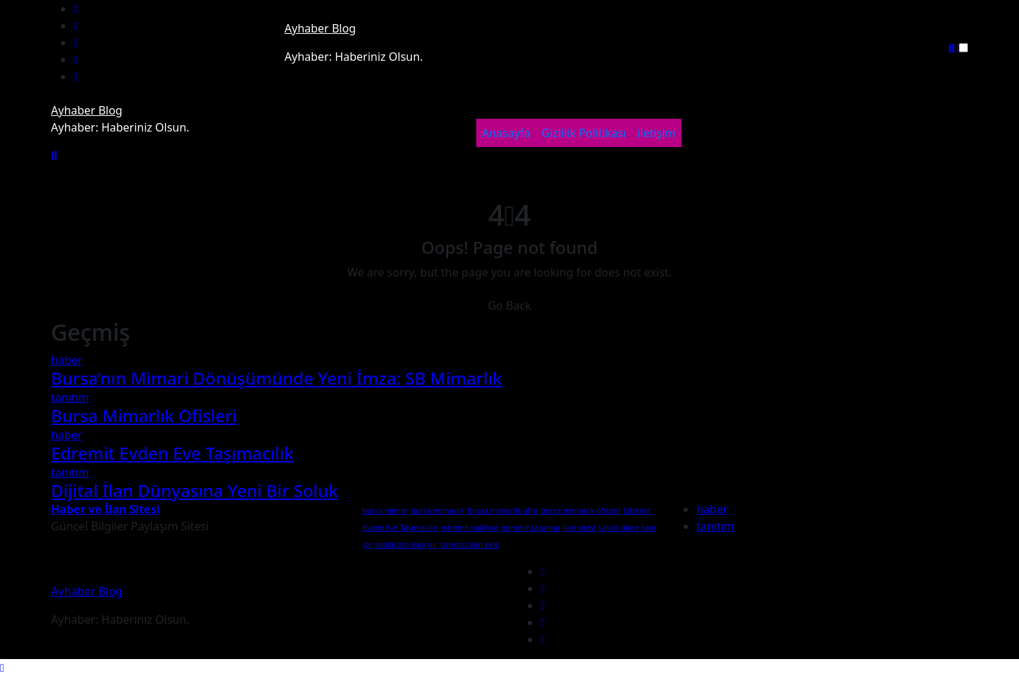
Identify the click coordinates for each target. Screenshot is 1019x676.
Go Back (509, 305)
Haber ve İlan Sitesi (105, 509)
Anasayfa (506, 133)
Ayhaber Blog (320, 28)
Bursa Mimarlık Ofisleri (144, 415)
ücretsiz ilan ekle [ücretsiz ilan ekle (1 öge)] (470, 544)
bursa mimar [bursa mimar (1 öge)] (385, 510)
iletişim (657, 133)
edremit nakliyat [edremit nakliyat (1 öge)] (469, 527)
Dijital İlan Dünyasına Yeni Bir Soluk (194, 490)
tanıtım (70, 397)
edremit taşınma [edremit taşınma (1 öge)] (531, 527)
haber (66, 360)
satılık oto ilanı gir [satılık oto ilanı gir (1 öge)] (406, 544)
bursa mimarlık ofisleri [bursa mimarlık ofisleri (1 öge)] (580, 510)
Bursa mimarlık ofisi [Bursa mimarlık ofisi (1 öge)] (502, 510)
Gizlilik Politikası (583, 133)
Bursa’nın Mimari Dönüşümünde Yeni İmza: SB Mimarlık (276, 378)
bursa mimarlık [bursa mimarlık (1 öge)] (438, 510)
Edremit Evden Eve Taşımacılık (172, 453)
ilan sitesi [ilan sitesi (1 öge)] (579, 527)
